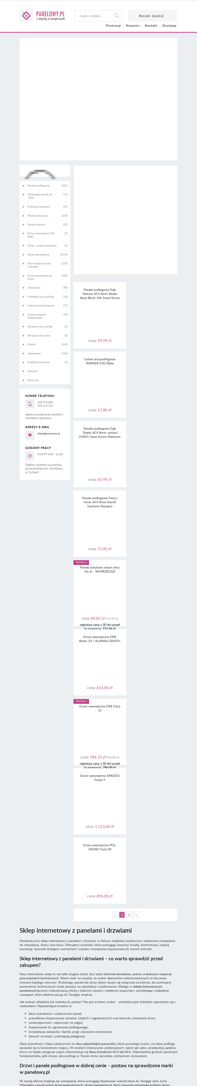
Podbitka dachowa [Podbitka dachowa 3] (38, 362)
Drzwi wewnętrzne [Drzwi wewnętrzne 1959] (38, 254)
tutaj (144, 952)
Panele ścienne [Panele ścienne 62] (36, 224)
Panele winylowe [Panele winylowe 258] (37, 215)
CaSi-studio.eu (169, 994)
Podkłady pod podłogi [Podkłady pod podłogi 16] (40, 296)
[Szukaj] (44, 174)
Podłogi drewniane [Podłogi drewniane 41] (38, 206)
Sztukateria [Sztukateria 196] (34, 353)
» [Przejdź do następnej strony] (136, 637)
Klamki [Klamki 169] (31, 344)
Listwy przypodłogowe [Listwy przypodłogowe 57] (40, 305)
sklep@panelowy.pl (48, 433)
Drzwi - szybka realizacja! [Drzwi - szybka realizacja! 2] (42, 245)
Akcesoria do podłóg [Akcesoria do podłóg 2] (39, 326)
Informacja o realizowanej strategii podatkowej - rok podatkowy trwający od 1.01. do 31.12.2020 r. (98, 976)
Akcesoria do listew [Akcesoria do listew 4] (38, 335)
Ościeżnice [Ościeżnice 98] (33, 287)
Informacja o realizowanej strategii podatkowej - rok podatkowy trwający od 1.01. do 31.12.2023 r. (98, 964)
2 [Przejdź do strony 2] (129, 637)
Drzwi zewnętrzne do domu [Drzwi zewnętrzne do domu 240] (39, 277)
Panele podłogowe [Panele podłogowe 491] (38, 185)
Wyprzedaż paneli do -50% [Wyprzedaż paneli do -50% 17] (39, 195)
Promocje (33, 380)
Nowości (32, 371)
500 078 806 (45, 402)
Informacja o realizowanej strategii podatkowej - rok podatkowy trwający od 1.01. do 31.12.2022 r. (98, 968)
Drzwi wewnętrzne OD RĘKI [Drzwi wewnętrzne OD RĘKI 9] (40, 234)
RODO (106, 956)
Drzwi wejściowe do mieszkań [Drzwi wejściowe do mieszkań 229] (39, 264)
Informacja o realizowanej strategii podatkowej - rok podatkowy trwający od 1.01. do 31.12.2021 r (98, 972)
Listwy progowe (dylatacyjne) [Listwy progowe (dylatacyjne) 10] (36, 316)
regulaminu (109, 948)
